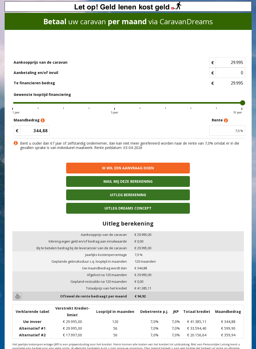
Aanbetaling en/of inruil (36, 72)
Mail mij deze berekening (186, 167)
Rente (220, 120)
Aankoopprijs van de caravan (40, 62)
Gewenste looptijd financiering (42, 94)
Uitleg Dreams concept (186, 181)
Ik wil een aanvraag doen (69, 167)
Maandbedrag (29, 120)
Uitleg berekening (69, 181)
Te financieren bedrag (34, 82)
